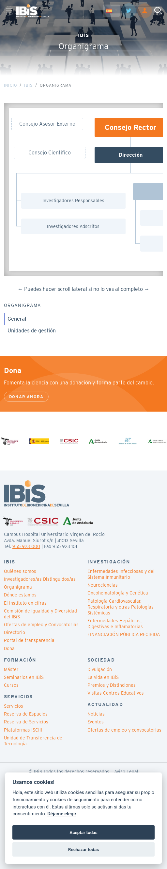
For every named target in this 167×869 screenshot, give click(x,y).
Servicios (13, 706)
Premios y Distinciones (111, 685)
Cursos (11, 685)
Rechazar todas (83, 849)
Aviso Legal (126, 771)
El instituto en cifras (25, 603)
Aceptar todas (83, 832)
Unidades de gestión (32, 331)
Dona (9, 648)
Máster (11, 669)
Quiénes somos (20, 571)
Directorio (14, 632)
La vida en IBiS (103, 677)
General (17, 319)
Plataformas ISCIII (23, 730)
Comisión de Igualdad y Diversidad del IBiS (40, 613)
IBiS (28, 85)
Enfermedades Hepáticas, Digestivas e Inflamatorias (115, 623)
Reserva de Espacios (26, 714)
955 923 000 (26, 546)
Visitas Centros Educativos (115, 693)
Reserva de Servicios (26, 721)
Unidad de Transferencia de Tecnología (33, 740)
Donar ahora (26, 396)
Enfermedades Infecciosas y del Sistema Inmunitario (121, 574)
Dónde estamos (20, 594)
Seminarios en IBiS (24, 677)
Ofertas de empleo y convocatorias (124, 730)
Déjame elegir (61, 814)
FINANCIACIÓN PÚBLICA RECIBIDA (123, 634)
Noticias (96, 714)
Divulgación (99, 669)
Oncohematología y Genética (117, 592)
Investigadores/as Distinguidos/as (40, 579)
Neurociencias (102, 585)
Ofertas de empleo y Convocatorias (41, 624)
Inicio (10, 85)
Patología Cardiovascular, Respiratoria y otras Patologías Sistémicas (120, 606)
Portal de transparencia (29, 640)
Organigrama (18, 587)
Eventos (95, 721)
